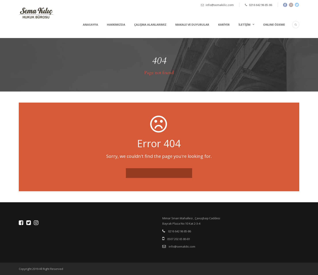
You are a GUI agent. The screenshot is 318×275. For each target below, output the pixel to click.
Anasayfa (90, 25)
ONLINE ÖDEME (274, 25)
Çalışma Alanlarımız (150, 25)
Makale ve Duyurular (192, 25)
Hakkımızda (116, 25)
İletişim (244, 25)
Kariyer (224, 25)
